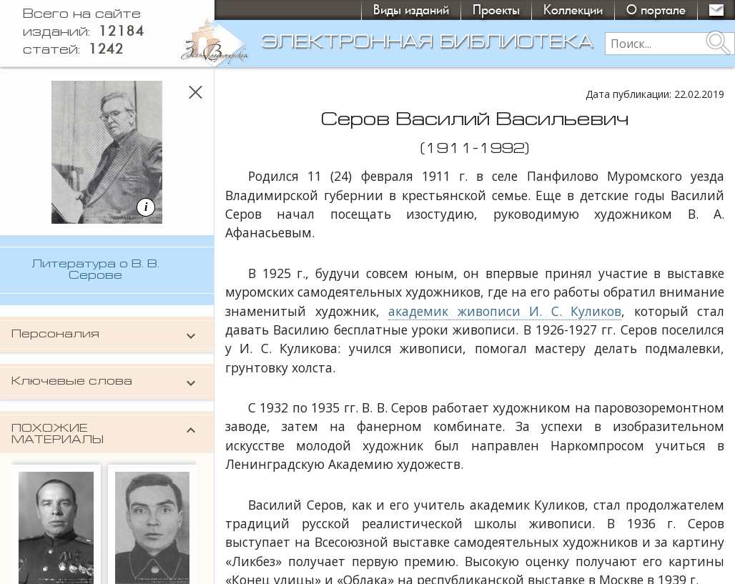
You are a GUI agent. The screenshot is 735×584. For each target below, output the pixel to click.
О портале (656, 9)
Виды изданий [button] (411, 9)
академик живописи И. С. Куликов (504, 311)
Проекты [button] (496, 9)
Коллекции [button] (573, 9)
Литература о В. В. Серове (95, 270)
